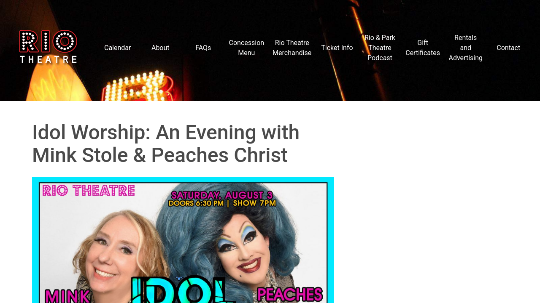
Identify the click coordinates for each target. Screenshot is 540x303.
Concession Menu (247, 48)
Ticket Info (337, 48)
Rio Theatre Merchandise (292, 48)
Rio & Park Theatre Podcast (379, 48)
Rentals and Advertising (465, 48)
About (160, 48)
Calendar (117, 48)
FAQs (203, 48)
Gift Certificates (422, 48)
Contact (508, 48)
